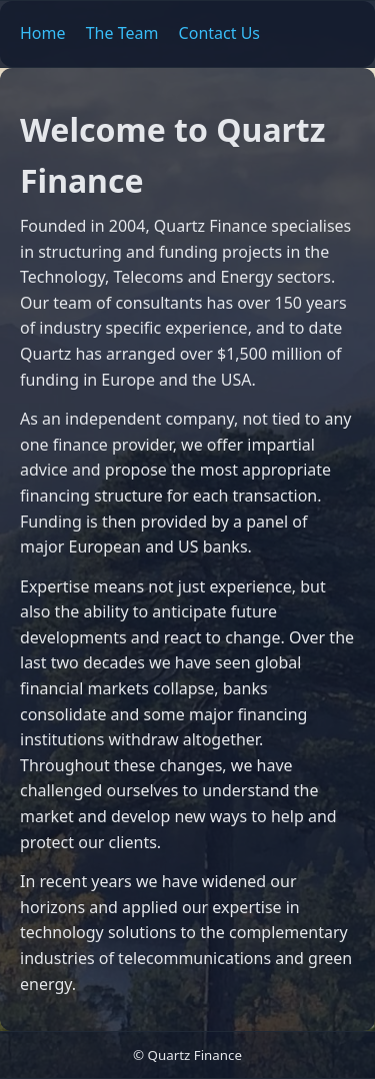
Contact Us (219, 33)
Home (43, 33)
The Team (122, 33)
